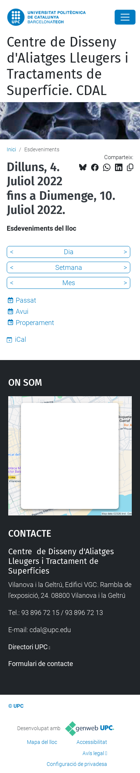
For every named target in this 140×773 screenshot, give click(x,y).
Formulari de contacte (40, 664)
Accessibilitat (92, 742)
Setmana (68, 267)
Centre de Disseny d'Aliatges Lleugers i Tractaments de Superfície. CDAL (67, 66)
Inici (11, 149)
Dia (69, 252)
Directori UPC (28, 647)
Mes (68, 283)
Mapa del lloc (42, 742)
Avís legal (93, 753)
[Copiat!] (130, 167)
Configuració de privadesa (77, 764)
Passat (26, 300)
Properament (35, 322)
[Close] (125, 17)
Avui (22, 311)
